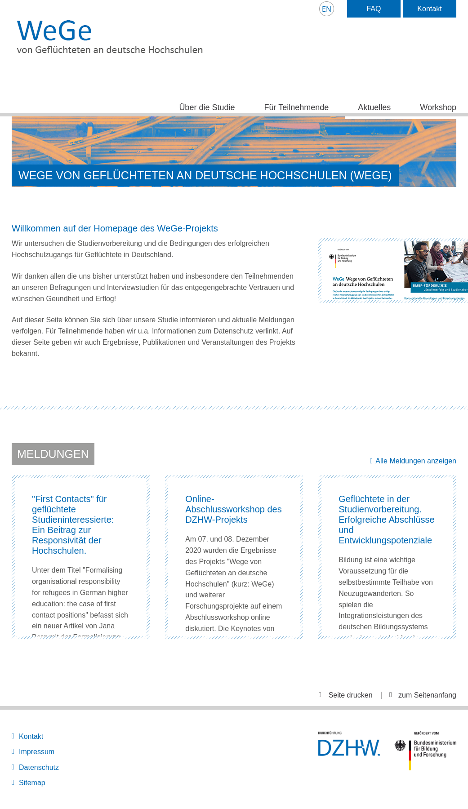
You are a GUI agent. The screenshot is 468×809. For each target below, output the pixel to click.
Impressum (36, 752)
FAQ (373, 9)
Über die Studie (207, 107)
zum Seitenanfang (427, 695)
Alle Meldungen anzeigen (415, 461)
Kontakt (429, 9)
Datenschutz (39, 767)
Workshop (438, 107)
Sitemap (32, 783)
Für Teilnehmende (296, 107)
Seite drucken (351, 695)
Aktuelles (374, 107)
